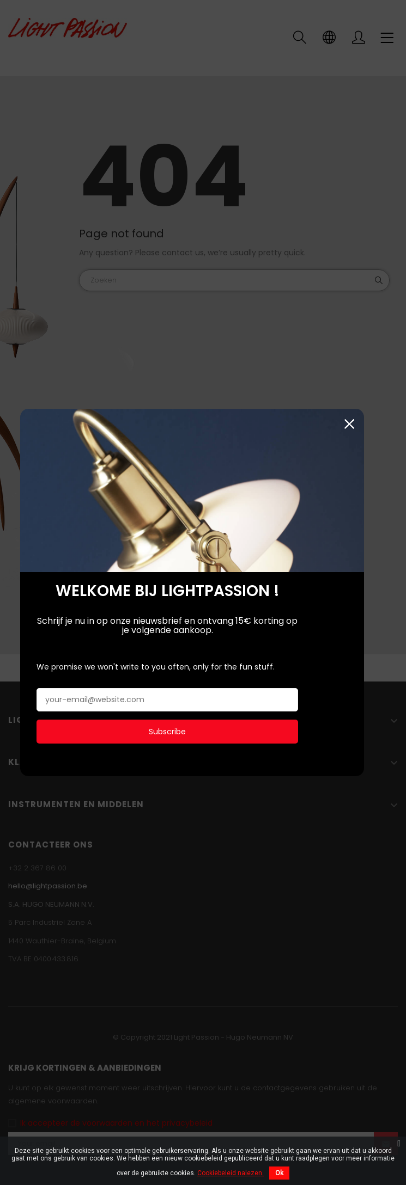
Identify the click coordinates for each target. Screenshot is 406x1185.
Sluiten (370, 423)
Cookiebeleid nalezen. (230, 1173)
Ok (279, 1173)
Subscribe (167, 730)
